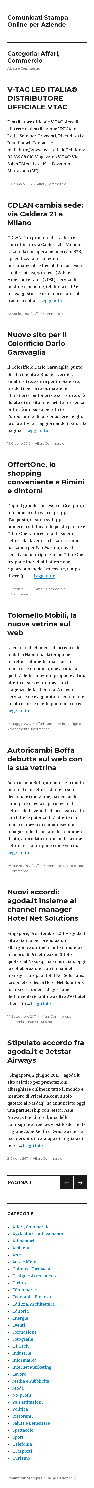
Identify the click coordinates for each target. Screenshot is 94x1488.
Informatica (40, 729)
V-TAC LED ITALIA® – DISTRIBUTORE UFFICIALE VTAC (45, 98)
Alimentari (23, 1240)
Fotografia (22, 1339)
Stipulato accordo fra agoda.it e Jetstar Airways (45, 1051)
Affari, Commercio (51, 184)
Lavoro (19, 1374)
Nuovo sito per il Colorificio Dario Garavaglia (37, 343)
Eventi (18, 1325)
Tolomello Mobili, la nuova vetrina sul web (42, 624)
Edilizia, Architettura (33, 1304)
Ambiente (22, 1247)
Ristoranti (22, 1416)
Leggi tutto (51, 300)
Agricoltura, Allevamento (37, 1233)
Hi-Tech (20, 1346)
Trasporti (22, 1451)
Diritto (19, 1282)
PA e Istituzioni (27, 1402)
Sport (17, 1437)
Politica (20, 1409)
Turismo (45, 1022)
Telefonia (22, 1444)
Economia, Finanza (22, 1022)
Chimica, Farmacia (31, 1268)
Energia (20, 1318)
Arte (16, 1254)
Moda (18, 1388)
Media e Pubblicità (30, 1381)
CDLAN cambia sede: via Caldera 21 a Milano (45, 214)
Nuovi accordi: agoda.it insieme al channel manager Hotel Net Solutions (42, 905)
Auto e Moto (75, 866)
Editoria (20, 1311)
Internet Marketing (31, 1367)
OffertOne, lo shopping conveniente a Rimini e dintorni (46, 477)
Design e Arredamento (35, 1275)
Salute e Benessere (31, 1423)
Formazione (24, 1332)
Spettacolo (23, 1430)
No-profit (21, 1395)
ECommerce (17, 594)
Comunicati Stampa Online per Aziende (37, 21)
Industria (21, 1353)
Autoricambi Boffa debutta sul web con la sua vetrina (44, 759)
